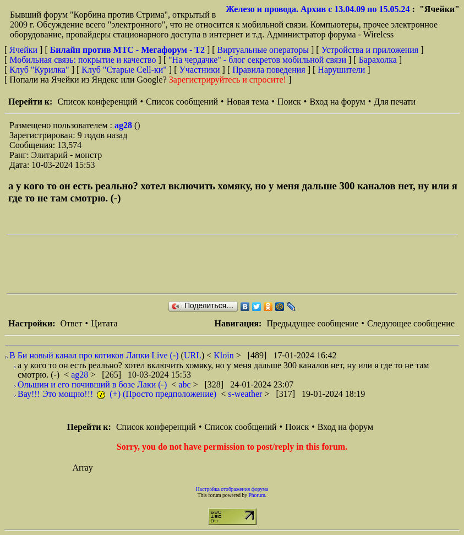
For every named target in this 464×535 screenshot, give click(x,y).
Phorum (256, 495)
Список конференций (97, 101)
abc (185, 384)
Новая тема (248, 101)
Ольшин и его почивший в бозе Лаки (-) (92, 384)
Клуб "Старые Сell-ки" (124, 69)
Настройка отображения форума (232, 489)
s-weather (246, 393)
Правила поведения (268, 69)
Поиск (289, 101)
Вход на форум (337, 101)
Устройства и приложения (370, 49)
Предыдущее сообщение (312, 323)
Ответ (71, 323)
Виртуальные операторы (263, 49)
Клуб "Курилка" (39, 69)
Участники (199, 69)
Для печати (395, 101)
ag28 (124, 125)
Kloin (225, 355)
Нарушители (341, 69)
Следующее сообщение (411, 323)
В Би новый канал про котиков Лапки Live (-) (94, 355)
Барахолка (378, 59)
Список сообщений (182, 101)
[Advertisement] (207, 264)
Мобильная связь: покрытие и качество (82, 59)
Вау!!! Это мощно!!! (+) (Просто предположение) (117, 393)
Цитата (104, 323)
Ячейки (24, 49)
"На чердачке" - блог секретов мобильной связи (257, 59)
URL (192, 355)
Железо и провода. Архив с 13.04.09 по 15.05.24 (318, 9)
